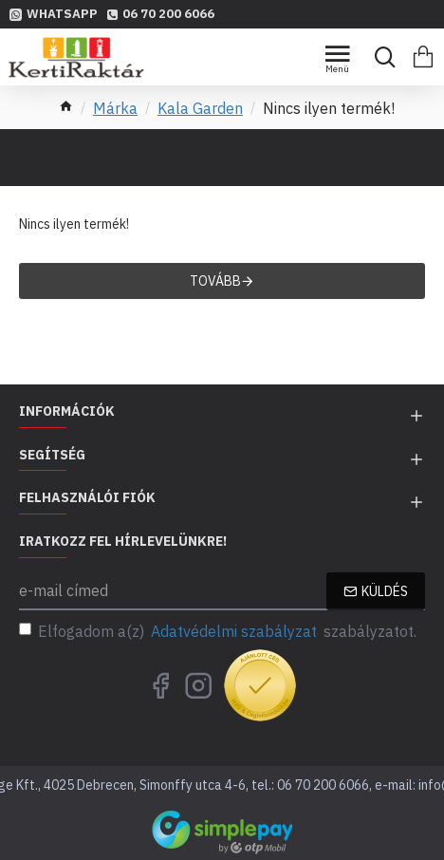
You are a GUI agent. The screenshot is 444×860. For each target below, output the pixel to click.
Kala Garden (200, 108)
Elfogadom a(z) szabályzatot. (217, 631)
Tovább (215, 281)
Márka (115, 108)
